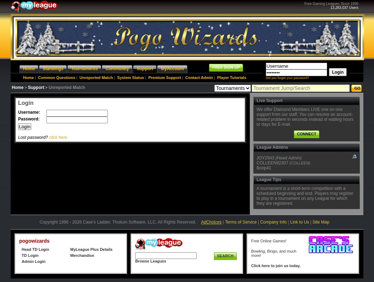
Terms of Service (241, 222)
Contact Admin (199, 77)
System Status (130, 77)
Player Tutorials (231, 77)
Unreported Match (96, 77)
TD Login (30, 255)
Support (36, 87)
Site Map (321, 222)
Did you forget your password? (287, 78)
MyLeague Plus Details (91, 249)
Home (28, 77)
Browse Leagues (150, 261)
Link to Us (299, 222)
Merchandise (82, 255)
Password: (29, 119)
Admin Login (33, 261)
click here (58, 137)
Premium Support (164, 77)
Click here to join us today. (276, 266)
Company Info (273, 222)
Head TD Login (35, 249)
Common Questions (57, 77)
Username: (29, 112)
